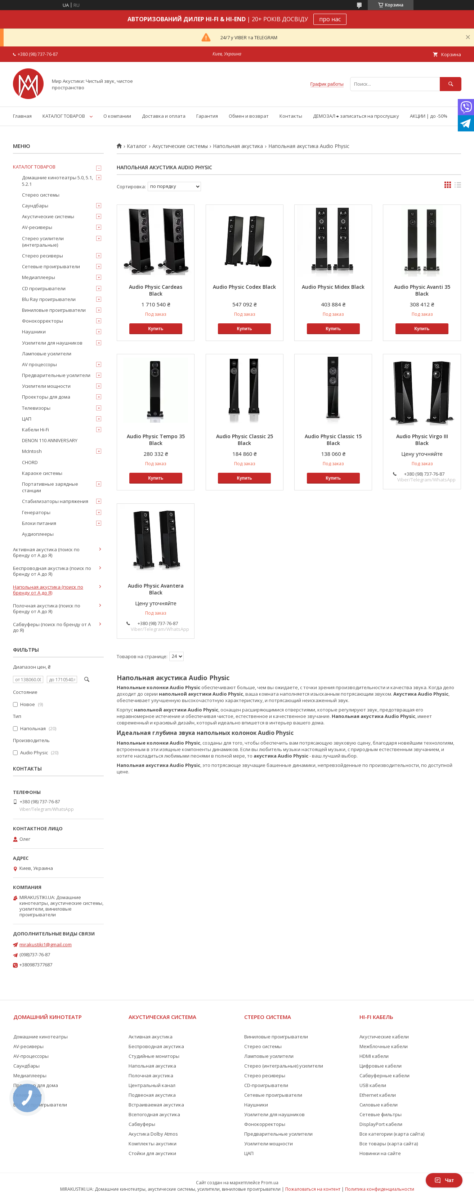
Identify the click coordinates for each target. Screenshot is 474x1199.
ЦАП (26, 419)
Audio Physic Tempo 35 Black (156, 439)
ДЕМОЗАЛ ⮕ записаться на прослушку (356, 116)
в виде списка (458, 186)
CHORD (30, 462)
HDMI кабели (374, 1056)
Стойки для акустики (152, 1153)
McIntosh (32, 451)
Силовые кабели (378, 1104)
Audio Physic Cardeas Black (155, 290)
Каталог (137, 146)
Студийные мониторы (154, 1056)
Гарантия (207, 116)
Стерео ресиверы (42, 255)
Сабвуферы (142, 1124)
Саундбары (35, 205)
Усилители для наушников (52, 343)
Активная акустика (151, 1036)
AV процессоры (39, 364)
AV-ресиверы (37, 227)
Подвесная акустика (152, 1095)
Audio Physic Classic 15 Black (333, 439)
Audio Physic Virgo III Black (422, 439)
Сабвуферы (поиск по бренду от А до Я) (52, 627)
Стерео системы (40, 195)
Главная (22, 116)
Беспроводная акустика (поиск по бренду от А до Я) (52, 571)
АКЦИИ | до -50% (428, 116)
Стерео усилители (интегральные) (43, 241)
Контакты (291, 116)
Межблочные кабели (383, 1046)
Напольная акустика (238, 146)
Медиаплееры (38, 277)
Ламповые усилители (46, 353)
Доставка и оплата (163, 116)
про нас (330, 19)
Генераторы (36, 512)
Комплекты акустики (152, 1143)
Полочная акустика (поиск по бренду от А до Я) (46, 608)
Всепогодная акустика (154, 1114)
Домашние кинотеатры (40, 1036)
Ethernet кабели (377, 1095)
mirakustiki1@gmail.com (45, 944)
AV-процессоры (31, 1056)
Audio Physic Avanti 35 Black (422, 290)
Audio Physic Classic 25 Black (244, 439)
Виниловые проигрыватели (54, 310)
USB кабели (372, 1085)
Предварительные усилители (56, 375)
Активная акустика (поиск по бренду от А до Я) (46, 552)
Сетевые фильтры (380, 1114)
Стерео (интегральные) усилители (283, 1066)
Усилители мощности (46, 386)
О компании (117, 116)
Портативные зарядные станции (50, 487)
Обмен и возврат (249, 116)
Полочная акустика (151, 1075)
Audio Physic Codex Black (244, 286)
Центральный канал (152, 1085)
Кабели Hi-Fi (35, 429)
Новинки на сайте (380, 1153)
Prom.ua (269, 1183)
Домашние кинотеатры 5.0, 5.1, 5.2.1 (57, 180)
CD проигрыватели (44, 288)
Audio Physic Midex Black (333, 286)
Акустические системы (180, 146)
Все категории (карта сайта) (391, 1134)
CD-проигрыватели (266, 1085)
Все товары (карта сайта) (388, 1143)
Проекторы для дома (46, 397)
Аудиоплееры (38, 534)
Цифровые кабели (380, 1066)
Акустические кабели (384, 1036)
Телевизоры (36, 408)
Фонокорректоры (42, 321)
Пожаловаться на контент (312, 1189)
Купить (156, 328)
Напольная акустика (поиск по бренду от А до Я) (48, 590)
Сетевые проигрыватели (51, 266)
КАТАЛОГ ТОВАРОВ (64, 116)
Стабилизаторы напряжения (55, 501)
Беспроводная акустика (156, 1046)
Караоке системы (42, 473)
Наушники (34, 331)
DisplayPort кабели (380, 1124)
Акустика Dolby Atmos (153, 1134)
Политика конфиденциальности (379, 1189)
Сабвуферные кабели (384, 1075)
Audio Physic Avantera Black (156, 589)
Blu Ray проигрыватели (49, 299)
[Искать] (450, 84)
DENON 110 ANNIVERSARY (49, 440)
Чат (444, 1180)
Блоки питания (39, 523)
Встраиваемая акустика (156, 1104)
